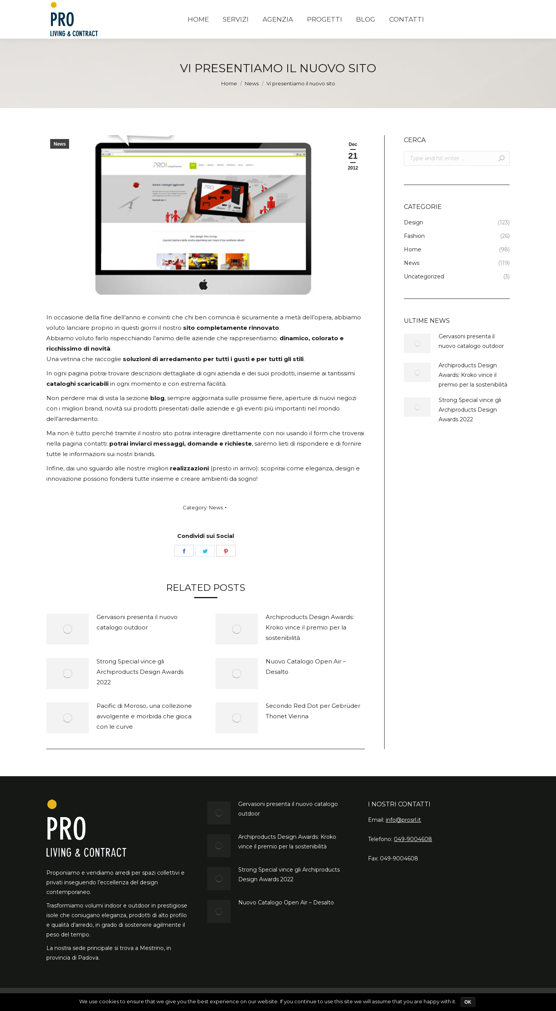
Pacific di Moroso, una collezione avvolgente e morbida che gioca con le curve (144, 716)
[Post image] (67, 629)
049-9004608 (413, 839)
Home (229, 83)
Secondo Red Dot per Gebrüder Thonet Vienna (313, 711)
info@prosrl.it (403, 819)
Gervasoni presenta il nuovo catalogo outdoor (137, 622)
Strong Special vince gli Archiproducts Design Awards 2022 (140, 672)
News (252, 83)
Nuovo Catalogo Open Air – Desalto (306, 666)
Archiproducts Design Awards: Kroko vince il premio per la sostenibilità (310, 627)
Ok (467, 1002)
